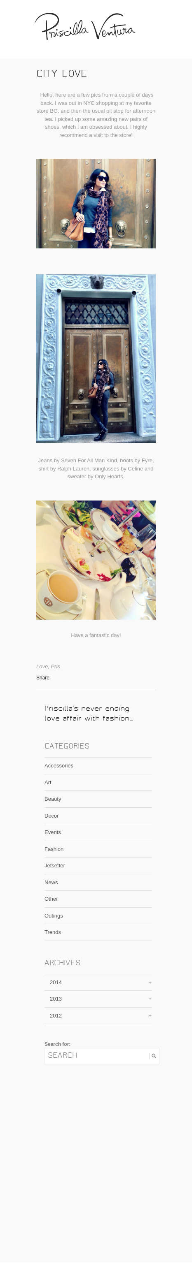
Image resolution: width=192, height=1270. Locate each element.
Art (48, 782)
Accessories (58, 765)
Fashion (53, 849)
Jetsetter (54, 865)
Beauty (52, 799)
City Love (61, 74)
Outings (53, 916)
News (51, 882)
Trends (52, 932)
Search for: (57, 1044)
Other (51, 899)
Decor (51, 816)
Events (52, 832)
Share (42, 678)
